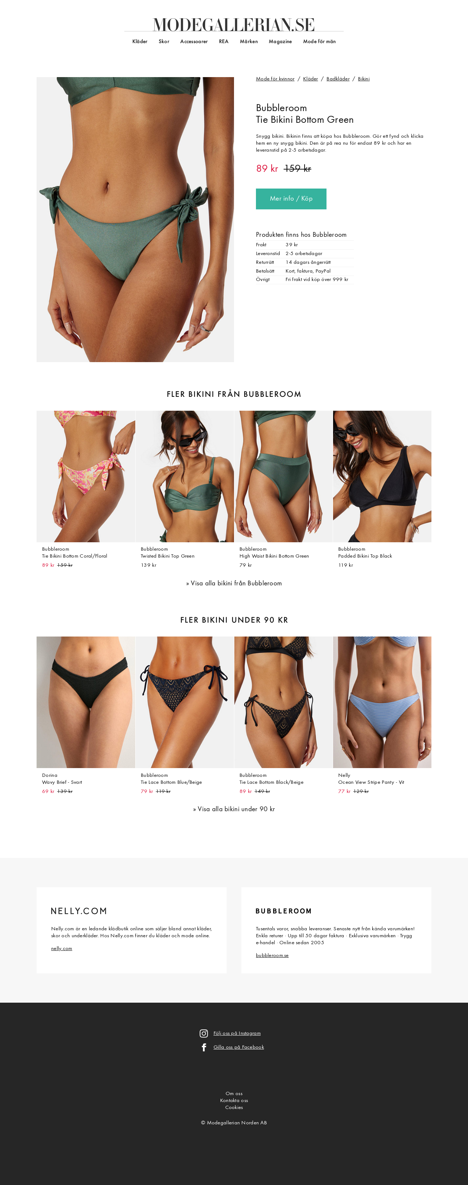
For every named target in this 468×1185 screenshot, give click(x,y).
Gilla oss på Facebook (239, 1047)
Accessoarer (194, 42)
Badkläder (338, 79)
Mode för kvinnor (275, 79)
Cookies (234, 1107)
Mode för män (319, 42)
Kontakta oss (234, 1101)
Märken (249, 42)
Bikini (364, 79)
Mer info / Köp (291, 198)
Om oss (234, 1094)
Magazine (280, 42)
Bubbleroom (281, 108)
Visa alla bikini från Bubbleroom (236, 583)
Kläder (140, 42)
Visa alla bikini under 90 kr (236, 809)
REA (224, 42)
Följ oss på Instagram (237, 1033)
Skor (164, 42)
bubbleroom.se (272, 955)
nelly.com (61, 949)
